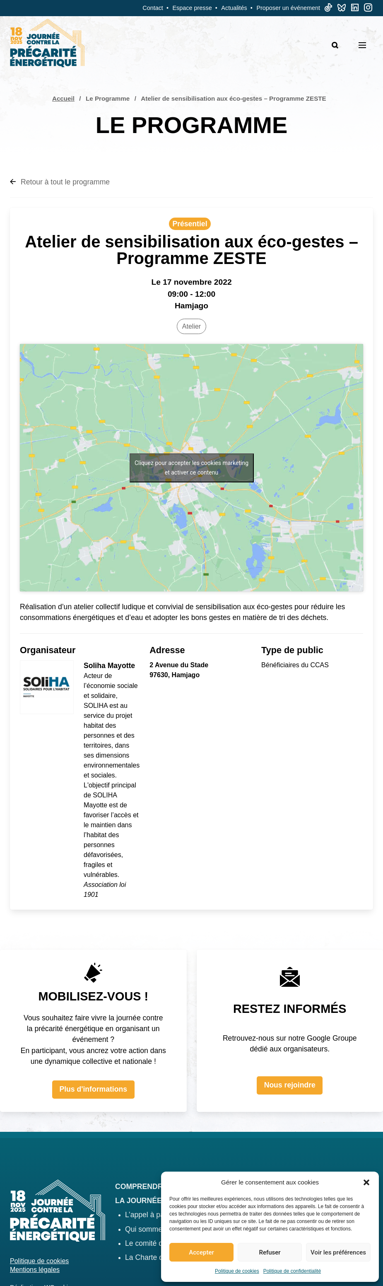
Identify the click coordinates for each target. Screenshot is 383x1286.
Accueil (63, 98)
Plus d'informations (93, 1089)
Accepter (201, 1252)
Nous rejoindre (290, 1085)
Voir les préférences (338, 1252)
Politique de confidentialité (292, 1271)
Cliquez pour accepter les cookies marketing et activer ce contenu (191, 468)
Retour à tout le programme (60, 182)
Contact (152, 8)
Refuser (269, 1252)
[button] (366, 1182)
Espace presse (192, 8)
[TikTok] (328, 9)
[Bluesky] (342, 9)
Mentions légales (35, 1269)
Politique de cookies (237, 1271)
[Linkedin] (355, 9)
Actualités (234, 8)
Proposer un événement (288, 8)
